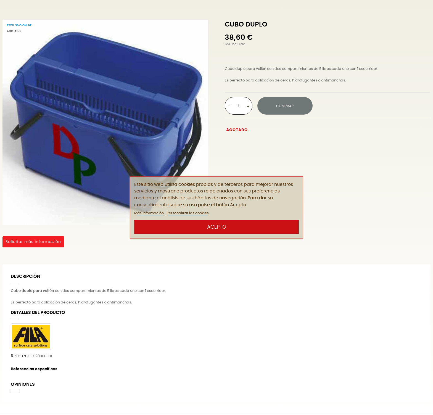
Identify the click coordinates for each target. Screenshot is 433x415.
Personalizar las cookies (188, 213)
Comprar (285, 106)
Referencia (23, 356)
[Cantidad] (238, 105)
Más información (149, 213)
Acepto (216, 227)
